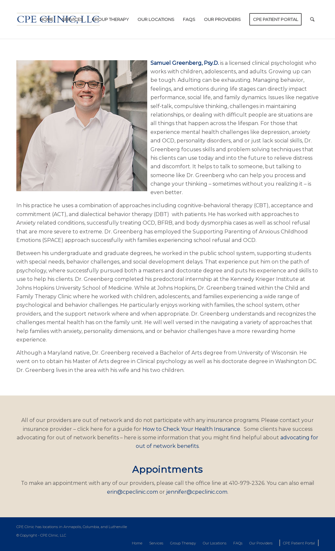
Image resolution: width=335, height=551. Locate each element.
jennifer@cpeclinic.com (196, 492)
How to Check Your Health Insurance (191, 429)
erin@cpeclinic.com (132, 492)
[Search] (312, 19)
